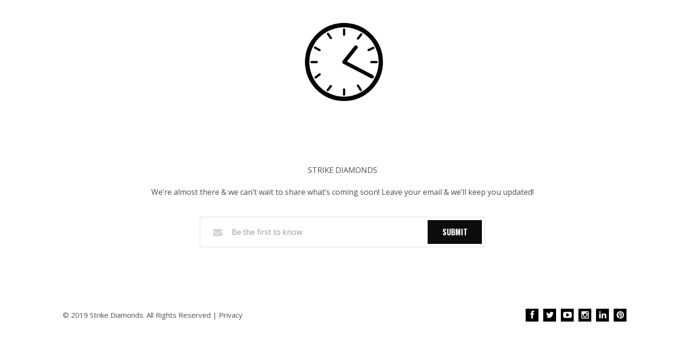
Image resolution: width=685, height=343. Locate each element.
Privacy (231, 315)
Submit (455, 232)
